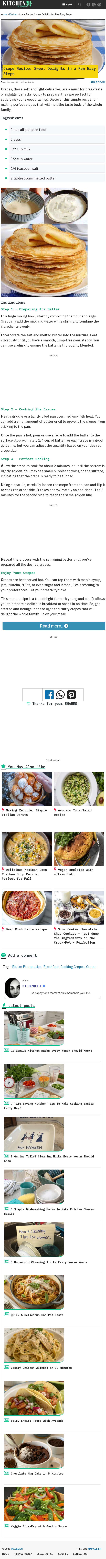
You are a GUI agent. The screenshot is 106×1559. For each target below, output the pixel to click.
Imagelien (17, 1548)
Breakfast (51, 966)
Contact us (80, 1553)
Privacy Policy (23, 1553)
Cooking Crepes (72, 966)
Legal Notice (45, 1553)
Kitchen (13, 14)
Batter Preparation (27, 966)
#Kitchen (98, 82)
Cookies (63, 1553)
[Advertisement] (53, 381)
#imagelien (94, 1548)
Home (4, 14)
